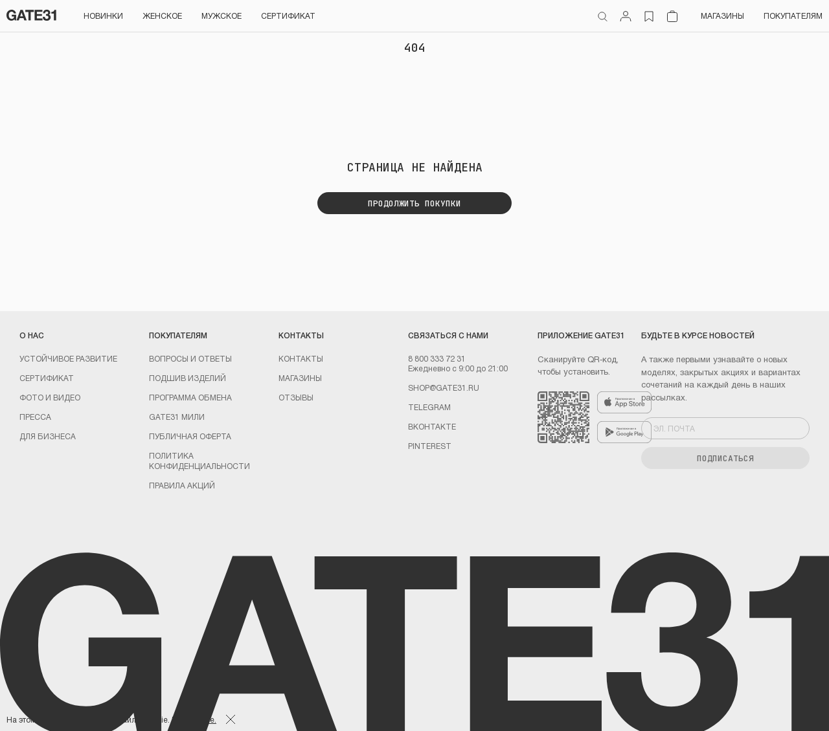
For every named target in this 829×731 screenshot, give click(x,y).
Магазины (722, 15)
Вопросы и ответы (190, 358)
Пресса (35, 416)
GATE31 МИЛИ (177, 416)
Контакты (300, 358)
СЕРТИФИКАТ (288, 15)
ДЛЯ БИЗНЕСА (47, 436)
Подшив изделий (187, 377)
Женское (162, 15)
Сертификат (46, 377)
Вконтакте (432, 426)
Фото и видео (49, 397)
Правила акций (182, 485)
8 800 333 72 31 (437, 358)
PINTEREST (429, 445)
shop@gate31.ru (443, 387)
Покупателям (793, 15)
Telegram (429, 406)
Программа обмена (190, 397)
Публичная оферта (190, 436)
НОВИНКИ (103, 15)
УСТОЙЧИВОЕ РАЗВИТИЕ (68, 358)
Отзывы (295, 397)
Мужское (221, 15)
